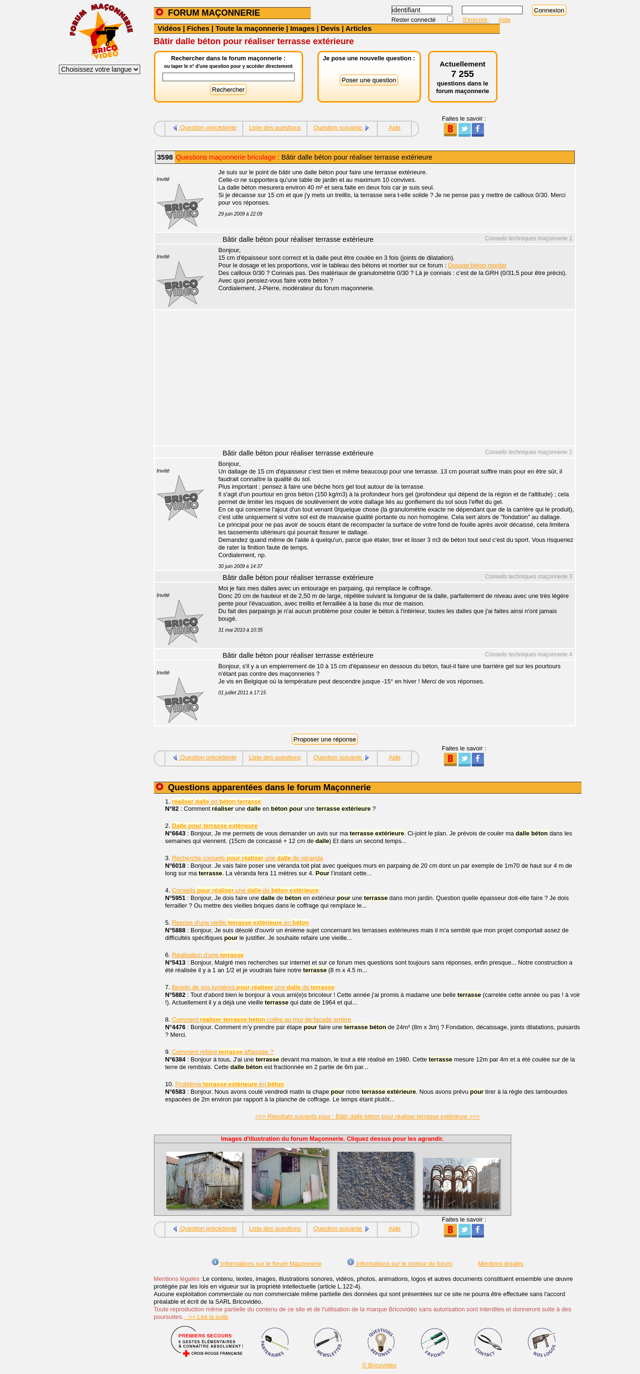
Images (302, 28)
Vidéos (169, 28)
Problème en (229, 1084)
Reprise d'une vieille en (240, 922)
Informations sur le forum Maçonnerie (266, 1263)
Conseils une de (245, 890)
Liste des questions (275, 127)
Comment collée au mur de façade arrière (261, 1019)
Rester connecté (415, 19)
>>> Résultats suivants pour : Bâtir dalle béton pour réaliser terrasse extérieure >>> (367, 1116)
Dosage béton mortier (477, 265)
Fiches (198, 28)
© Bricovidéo (379, 1365)
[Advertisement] (391, 379)
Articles (358, 28)
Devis (330, 28)
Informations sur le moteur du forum (399, 1263)
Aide (504, 19)
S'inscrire (476, 19)
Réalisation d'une (208, 954)
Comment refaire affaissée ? (223, 1051)
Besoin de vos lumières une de (253, 987)
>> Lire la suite (206, 1316)
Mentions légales (501, 1263)
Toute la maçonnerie (249, 28)
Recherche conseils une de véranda (247, 858)
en (216, 801)
